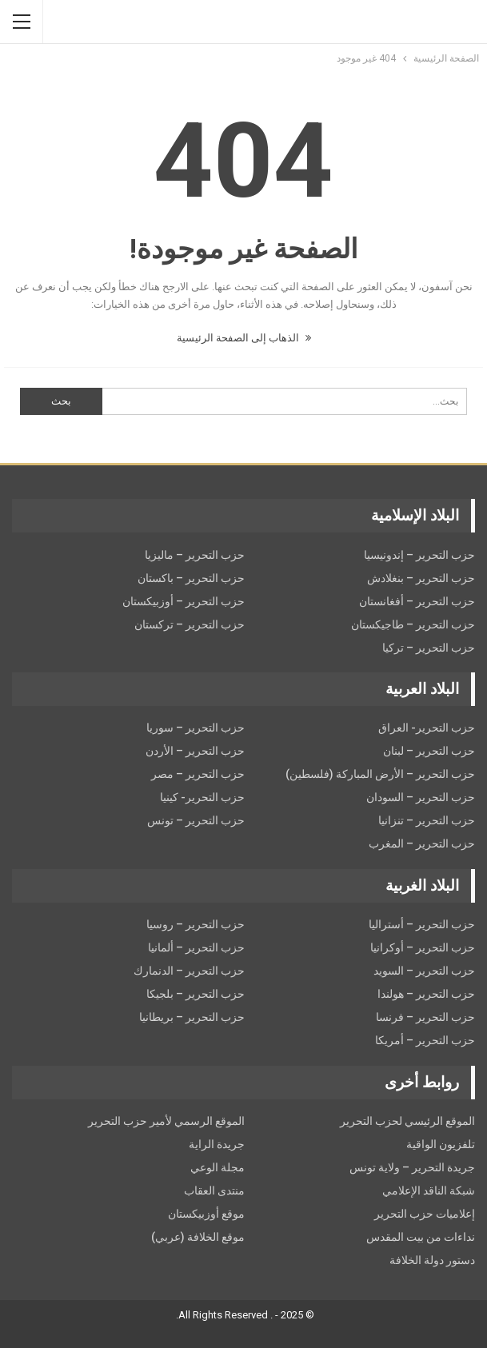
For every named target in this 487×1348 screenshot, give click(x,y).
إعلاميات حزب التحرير (424, 1213)
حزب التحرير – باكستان (191, 578)
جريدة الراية (217, 1144)
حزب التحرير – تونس (196, 820)
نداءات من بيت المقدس (420, 1236)
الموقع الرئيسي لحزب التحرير (407, 1121)
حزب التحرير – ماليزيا (195, 554)
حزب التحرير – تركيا (428, 647)
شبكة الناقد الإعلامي (428, 1190)
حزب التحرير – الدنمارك (189, 970)
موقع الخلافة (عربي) (198, 1236)
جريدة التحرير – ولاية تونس (412, 1167)
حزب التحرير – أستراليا (422, 924)
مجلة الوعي (217, 1167)
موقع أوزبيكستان (206, 1213)
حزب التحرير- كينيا (202, 797)
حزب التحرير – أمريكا (425, 1040)
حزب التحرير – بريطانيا (192, 1017)
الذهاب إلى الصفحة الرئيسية (244, 338)
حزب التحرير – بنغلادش (421, 578)
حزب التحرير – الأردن (195, 750)
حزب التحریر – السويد (424, 970)
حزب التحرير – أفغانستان (417, 601)
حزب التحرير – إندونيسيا (419, 554)
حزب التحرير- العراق (426, 727)
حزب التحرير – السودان (420, 797)
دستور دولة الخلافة (432, 1260)
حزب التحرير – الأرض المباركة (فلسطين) (380, 774)
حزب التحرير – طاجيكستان (413, 624)
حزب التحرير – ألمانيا (196, 947)
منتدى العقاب (214, 1190)
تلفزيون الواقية (440, 1144)
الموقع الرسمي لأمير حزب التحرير (166, 1121)
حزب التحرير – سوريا (195, 727)
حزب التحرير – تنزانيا (426, 820)
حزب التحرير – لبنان (429, 750)
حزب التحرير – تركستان (189, 624)
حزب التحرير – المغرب (422, 843)
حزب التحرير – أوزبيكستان (183, 601)
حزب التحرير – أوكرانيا (422, 947)
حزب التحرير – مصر (198, 774)
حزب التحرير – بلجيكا (195, 993)
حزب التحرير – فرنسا (425, 1017)
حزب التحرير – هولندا (426, 993)
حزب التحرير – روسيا (195, 924)
